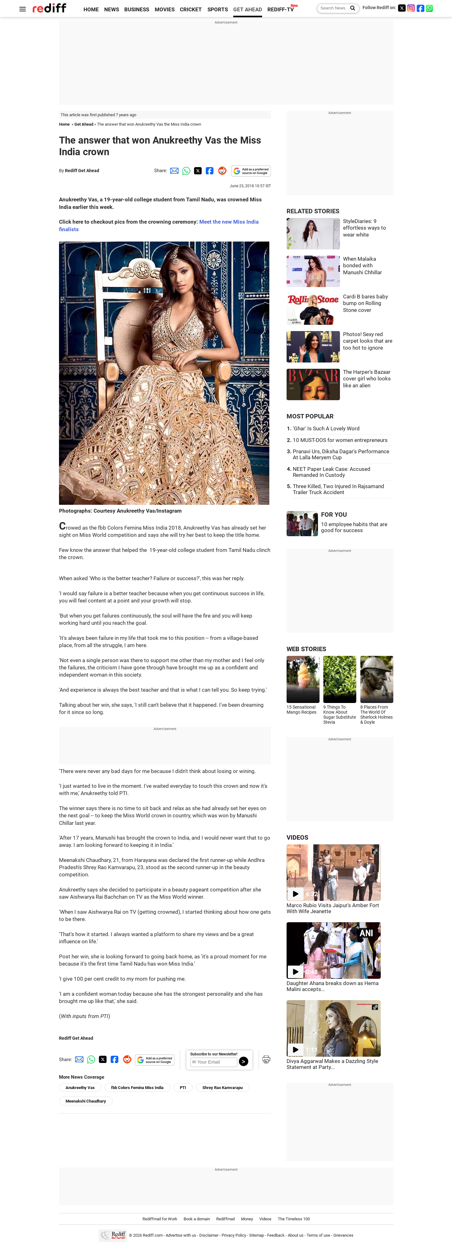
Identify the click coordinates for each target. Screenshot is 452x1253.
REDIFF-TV (280, 10)
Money (247, 1219)
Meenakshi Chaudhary (86, 1101)
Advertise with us (181, 1235)
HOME (91, 10)
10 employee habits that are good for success (354, 527)
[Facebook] (420, 8)
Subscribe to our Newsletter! (213, 1054)
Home (64, 124)
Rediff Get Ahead (82, 170)
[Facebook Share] (209, 170)
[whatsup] (430, 8)
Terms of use (318, 1235)
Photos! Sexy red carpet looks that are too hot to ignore (367, 341)
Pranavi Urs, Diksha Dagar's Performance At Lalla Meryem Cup (341, 454)
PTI (183, 1087)
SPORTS (217, 10)
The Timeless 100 (294, 1219)
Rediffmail (225, 1219)
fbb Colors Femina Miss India (137, 1087)
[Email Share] (173, 170)
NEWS (111, 10)
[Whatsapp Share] (185, 170)
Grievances (343, 1235)
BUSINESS (136, 10)
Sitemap (256, 1235)
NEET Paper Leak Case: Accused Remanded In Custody (331, 472)
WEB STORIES (306, 649)
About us (296, 1235)
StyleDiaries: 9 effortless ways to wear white (364, 228)
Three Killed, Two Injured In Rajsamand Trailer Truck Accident (338, 489)
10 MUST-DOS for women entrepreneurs (340, 440)
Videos (265, 1219)
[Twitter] (401, 8)
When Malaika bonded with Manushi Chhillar (362, 265)
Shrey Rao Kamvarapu (222, 1087)
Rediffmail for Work (160, 1219)
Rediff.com (153, 1235)
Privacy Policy (234, 1235)
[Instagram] (411, 8)
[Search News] (351, 8)
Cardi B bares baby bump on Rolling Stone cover (365, 303)
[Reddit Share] (221, 170)
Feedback (276, 1235)
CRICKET (191, 10)
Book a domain (197, 1219)
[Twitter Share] (197, 170)
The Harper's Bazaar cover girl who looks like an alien (367, 379)
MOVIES (165, 10)
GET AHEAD (247, 10)
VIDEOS (297, 837)
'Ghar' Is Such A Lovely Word (326, 429)
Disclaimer (208, 1235)
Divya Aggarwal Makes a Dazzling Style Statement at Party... (332, 1064)
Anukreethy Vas (80, 1087)
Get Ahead (83, 124)
